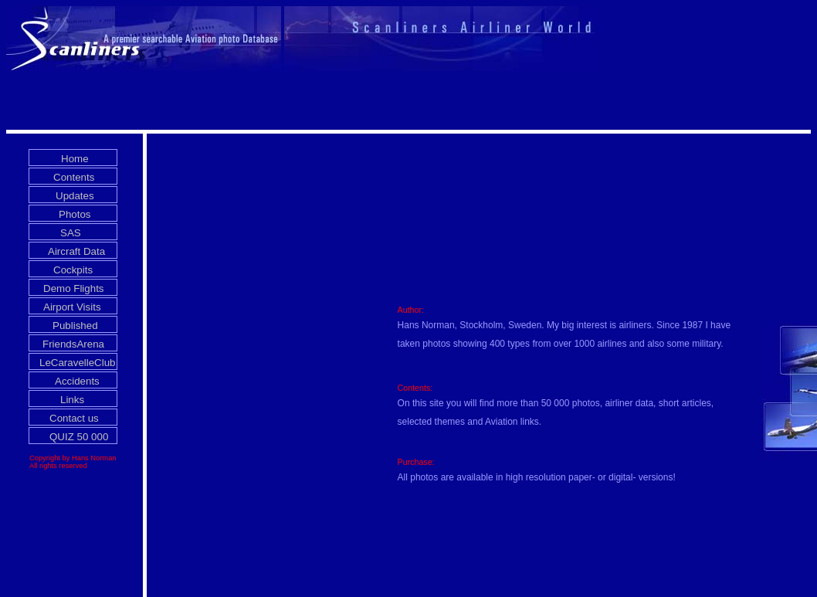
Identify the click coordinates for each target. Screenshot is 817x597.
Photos (75, 214)
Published (75, 325)
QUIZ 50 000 (78, 437)
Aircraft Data (76, 251)
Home (75, 159)
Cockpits (73, 270)
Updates (75, 196)
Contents (73, 177)
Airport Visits (72, 307)
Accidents (77, 381)
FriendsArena (73, 344)
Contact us (74, 418)
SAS (70, 233)
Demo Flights (73, 288)
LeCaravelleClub (77, 362)
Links (72, 399)
